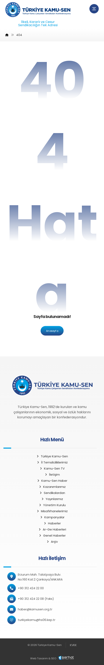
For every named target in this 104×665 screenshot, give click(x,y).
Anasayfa (52, 331)
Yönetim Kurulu (52, 505)
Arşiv (52, 541)
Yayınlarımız (52, 499)
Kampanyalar (52, 517)
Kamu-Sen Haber (52, 480)
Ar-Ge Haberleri (52, 529)
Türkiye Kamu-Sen (52, 456)
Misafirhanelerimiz (52, 511)
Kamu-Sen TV (52, 468)
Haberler (52, 523)
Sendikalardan (52, 493)
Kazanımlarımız (52, 487)
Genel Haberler (52, 535)
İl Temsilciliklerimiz (52, 462)
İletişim (52, 474)
